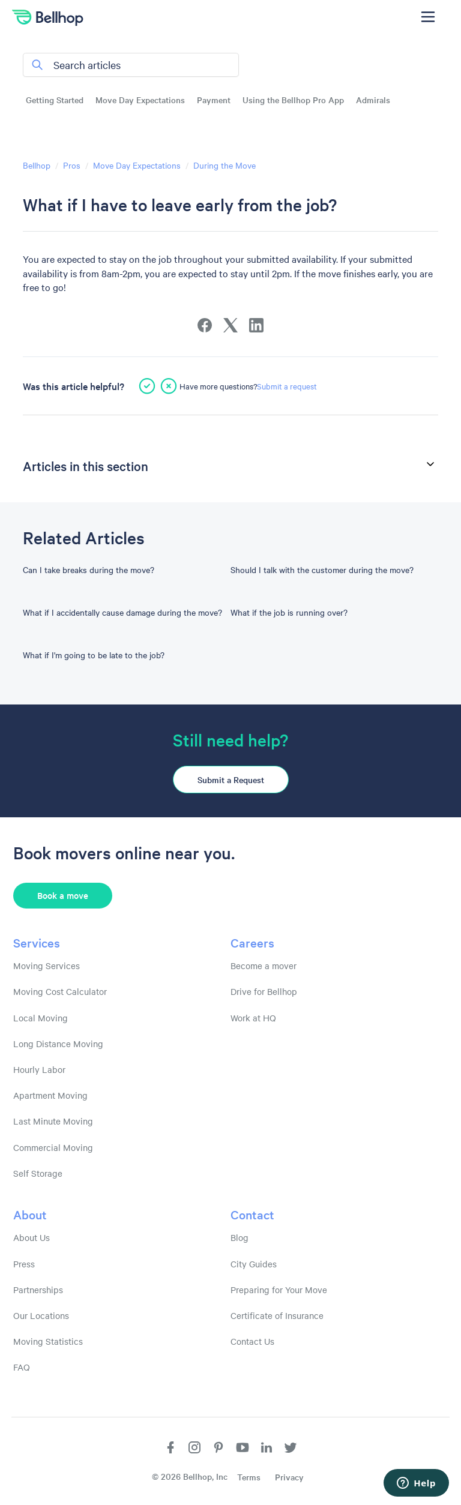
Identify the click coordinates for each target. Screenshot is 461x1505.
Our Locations (41, 1315)
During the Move (224, 165)
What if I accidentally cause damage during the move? (122, 612)
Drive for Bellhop (263, 991)
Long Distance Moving (58, 1044)
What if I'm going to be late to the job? (93, 655)
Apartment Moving (50, 1095)
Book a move (62, 895)
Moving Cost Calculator (60, 991)
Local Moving (40, 1018)
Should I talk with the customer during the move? (322, 569)
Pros (71, 165)
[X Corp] (230, 325)
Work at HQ (253, 1018)
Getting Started (54, 100)
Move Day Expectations (140, 100)
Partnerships (38, 1290)
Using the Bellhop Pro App (293, 100)
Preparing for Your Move (278, 1290)
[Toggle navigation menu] (427, 16)
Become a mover (263, 966)
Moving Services (46, 966)
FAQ (21, 1367)
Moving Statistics (48, 1341)
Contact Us (252, 1341)
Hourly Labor (39, 1069)
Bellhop (36, 165)
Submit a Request (230, 780)
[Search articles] (131, 65)
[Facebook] (205, 325)
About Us (31, 1237)
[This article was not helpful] (168, 385)
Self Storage (37, 1173)
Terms (249, 1477)
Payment (213, 100)
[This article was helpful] (147, 385)
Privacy (289, 1477)
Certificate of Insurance (277, 1315)
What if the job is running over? (289, 612)
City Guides (253, 1264)
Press (24, 1264)
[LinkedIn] (256, 325)
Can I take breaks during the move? (88, 569)
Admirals (373, 100)
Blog (239, 1237)
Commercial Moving (53, 1147)
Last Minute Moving (53, 1121)
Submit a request (287, 385)
